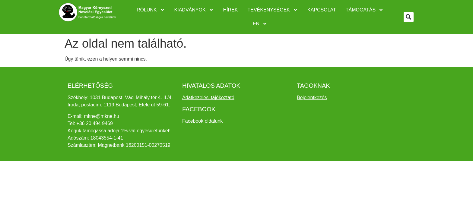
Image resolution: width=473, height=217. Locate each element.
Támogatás (364, 10)
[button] (409, 17)
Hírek (230, 9)
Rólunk (151, 10)
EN (260, 23)
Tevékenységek (273, 10)
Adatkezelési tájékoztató (208, 97)
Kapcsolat (321, 9)
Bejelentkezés (312, 97)
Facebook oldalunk (202, 121)
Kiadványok (194, 10)
